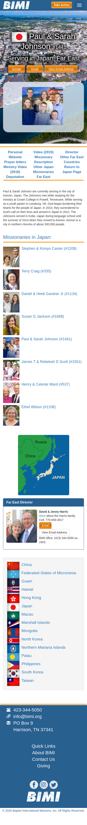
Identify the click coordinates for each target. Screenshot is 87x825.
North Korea (32, 638)
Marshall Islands (35, 622)
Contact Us (43, 759)
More (42, 515)
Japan (44, 58)
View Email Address (61, 69)
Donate (16, 69)
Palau (26, 655)
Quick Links (43, 746)
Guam (26, 580)
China (26, 564)
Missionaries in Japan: (27, 237)
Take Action (62, 5)
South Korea (32, 671)
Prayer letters (15, 162)
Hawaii (27, 589)
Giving (43, 765)
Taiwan (27, 680)
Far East (68, 58)
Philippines (31, 663)
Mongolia (29, 630)
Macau (27, 613)
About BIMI (43, 752)
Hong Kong (31, 597)
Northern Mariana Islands (43, 647)
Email (34, 69)
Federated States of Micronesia (48, 572)
